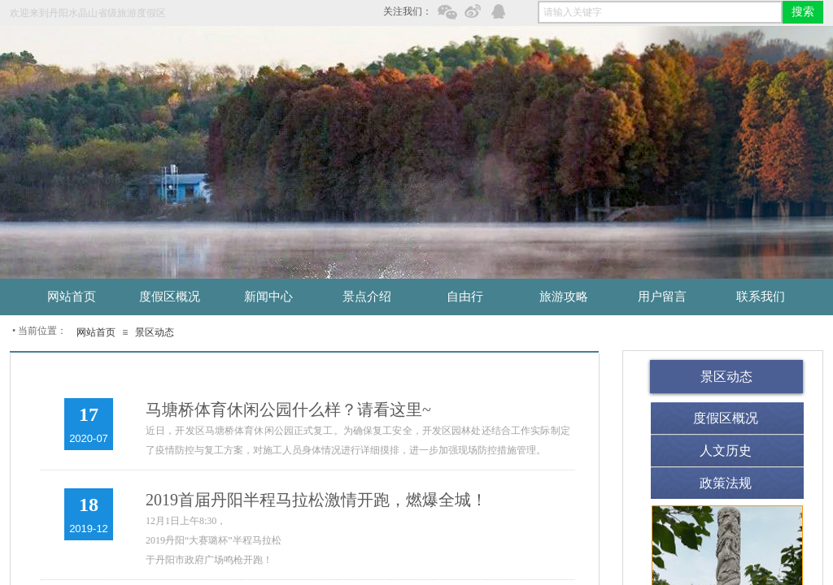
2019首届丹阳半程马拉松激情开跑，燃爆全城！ (316, 500)
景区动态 (154, 332)
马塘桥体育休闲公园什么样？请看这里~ (288, 409)
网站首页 (96, 332)
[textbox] (660, 12)
